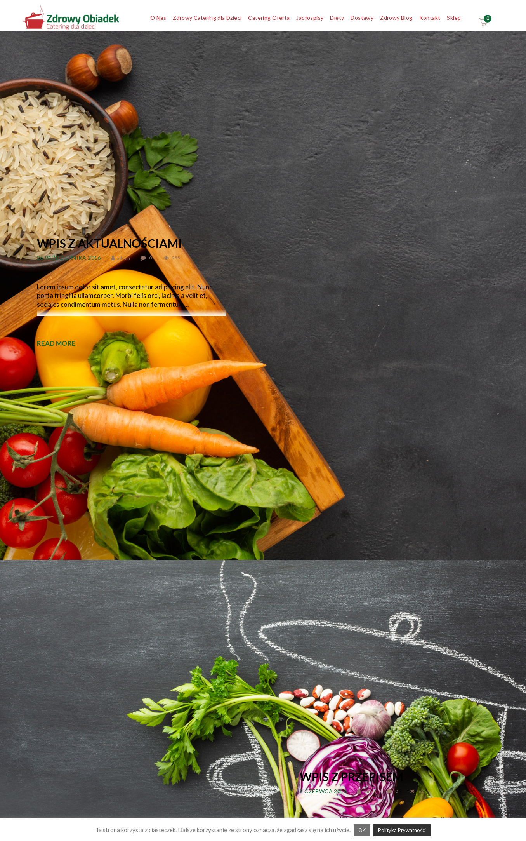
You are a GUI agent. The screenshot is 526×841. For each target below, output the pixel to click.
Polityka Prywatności (402, 830)
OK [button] (362, 830)
